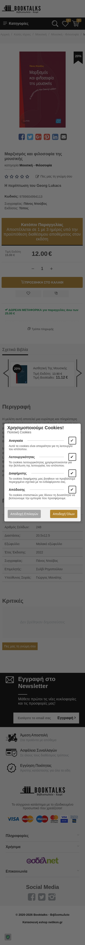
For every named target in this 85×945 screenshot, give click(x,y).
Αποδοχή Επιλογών (24, 514)
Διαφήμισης (18, 473)
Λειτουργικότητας (22, 457)
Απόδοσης (17, 489)
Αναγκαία (16, 440)
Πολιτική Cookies (19, 432)
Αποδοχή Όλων (64, 514)
